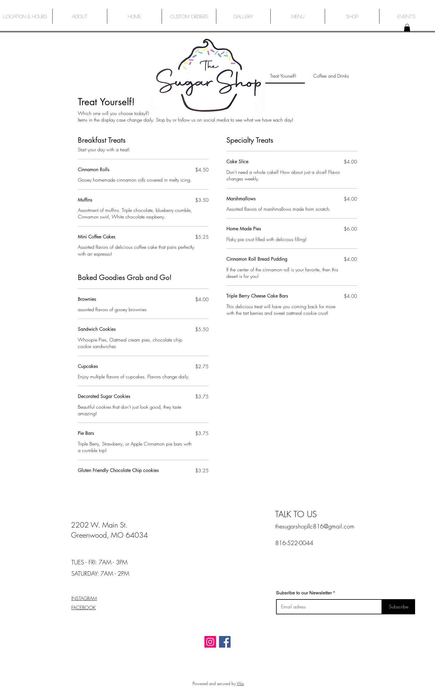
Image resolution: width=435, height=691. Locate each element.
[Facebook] (225, 642)
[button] (407, 28)
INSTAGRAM (84, 598)
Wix (240, 683)
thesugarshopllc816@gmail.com (314, 526)
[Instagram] (210, 642)
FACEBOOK (83, 607)
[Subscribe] (398, 606)
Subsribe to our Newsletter (304, 593)
